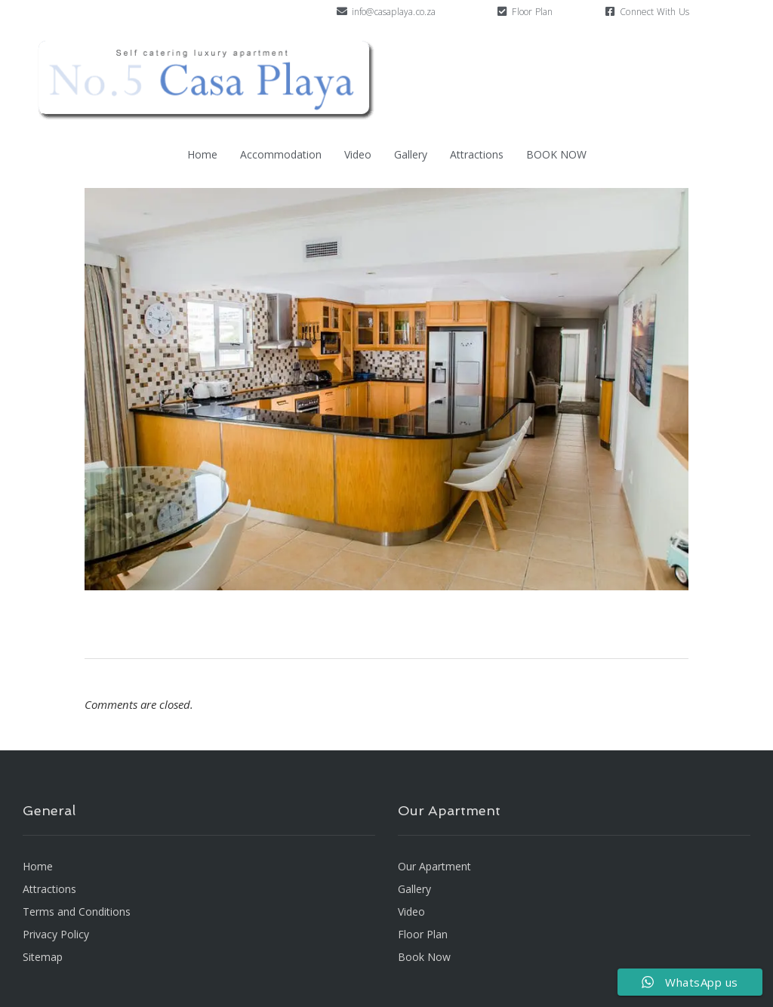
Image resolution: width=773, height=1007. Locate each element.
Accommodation (281, 154)
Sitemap (43, 957)
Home (202, 154)
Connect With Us (654, 11)
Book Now (424, 957)
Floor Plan (532, 11)
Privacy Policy (56, 934)
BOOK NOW (556, 154)
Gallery (410, 154)
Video (357, 154)
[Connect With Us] (610, 11)
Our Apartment (434, 866)
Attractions (477, 154)
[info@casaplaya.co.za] (342, 11)
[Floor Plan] (502, 11)
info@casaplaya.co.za (394, 11)
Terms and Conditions (77, 911)
